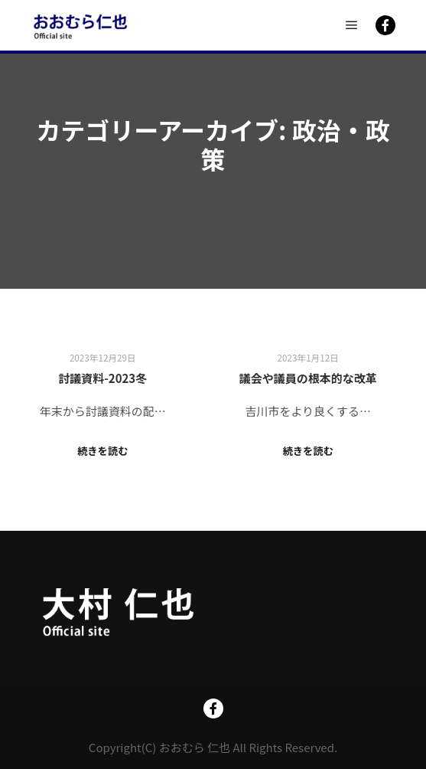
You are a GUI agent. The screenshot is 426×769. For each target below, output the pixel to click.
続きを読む (102, 450)
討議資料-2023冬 (102, 378)
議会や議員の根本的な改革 (308, 378)
